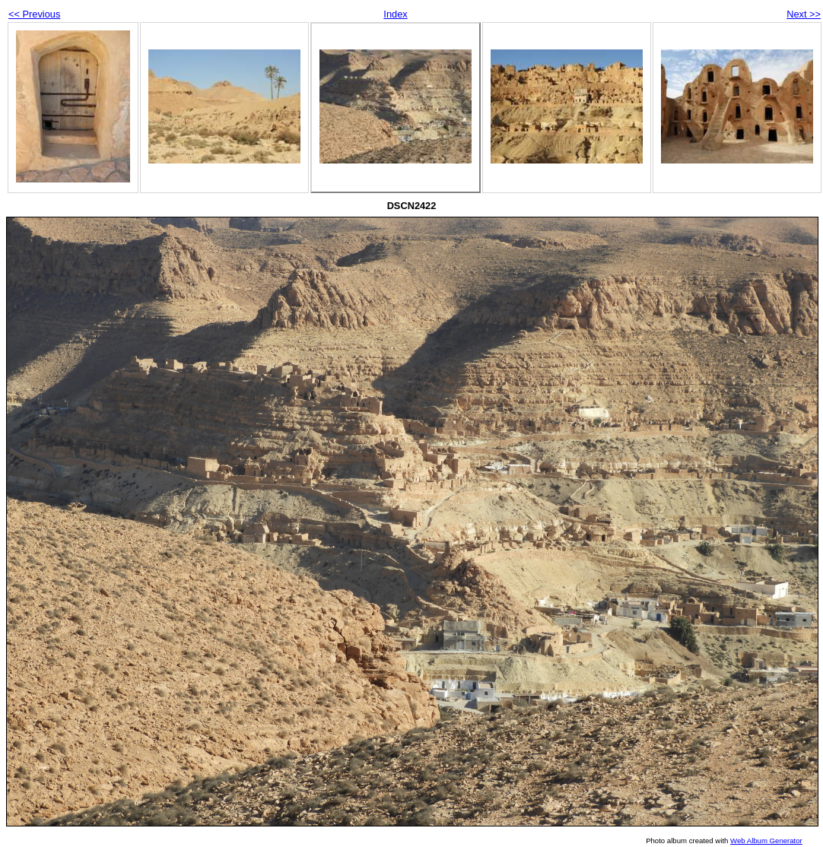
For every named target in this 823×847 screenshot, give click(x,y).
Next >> (803, 14)
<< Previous (34, 14)
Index (395, 14)
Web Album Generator (766, 840)
